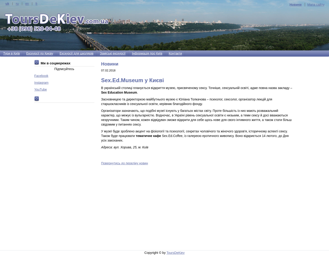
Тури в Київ (11, 53)
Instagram (41, 82)
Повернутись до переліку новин (124, 163)
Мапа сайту (315, 4)
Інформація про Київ (147, 53)
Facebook (41, 76)
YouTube (40, 89)
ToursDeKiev (176, 253)
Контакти (175, 53)
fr (36, 3)
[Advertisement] (198, 208)
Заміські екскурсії (112, 53)
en (27, 3)
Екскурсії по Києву (39, 53)
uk (7, 3)
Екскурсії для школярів (76, 53)
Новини (295, 4)
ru (17, 3)
